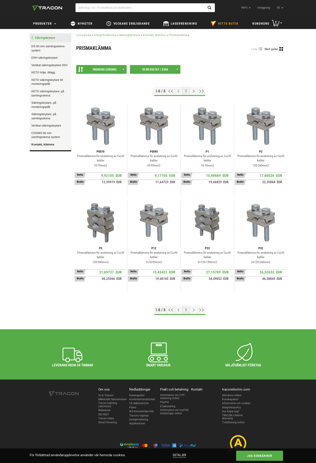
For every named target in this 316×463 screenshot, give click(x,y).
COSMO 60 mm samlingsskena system (45, 135)
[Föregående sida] (178, 91)
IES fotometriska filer (141, 411)
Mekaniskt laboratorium (112, 399)
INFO (244, 7)
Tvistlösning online (233, 422)
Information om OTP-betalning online (172, 397)
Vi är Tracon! (105, 395)
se (278, 7)
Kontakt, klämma (42, 144)
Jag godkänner (259, 456)
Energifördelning (105, 35)
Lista (254, 49)
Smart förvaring (107, 422)
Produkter (42, 23)
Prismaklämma (179, 35)
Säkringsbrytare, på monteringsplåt (43, 105)
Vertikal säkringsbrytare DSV (49, 65)
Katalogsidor (137, 395)
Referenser (104, 410)
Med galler (271, 49)
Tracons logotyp (139, 415)
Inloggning (263, 7)
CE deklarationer (139, 403)
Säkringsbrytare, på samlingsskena (43, 116)
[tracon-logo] (47, 7)
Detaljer (179, 455)
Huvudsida (84, 35)
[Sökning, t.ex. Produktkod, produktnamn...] (145, 7)
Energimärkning (138, 419)
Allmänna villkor (231, 395)
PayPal (164, 402)
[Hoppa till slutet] (201, 91)
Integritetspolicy (231, 407)
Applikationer (137, 423)
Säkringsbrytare (129, 35)
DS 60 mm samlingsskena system (48, 48)
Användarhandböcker (142, 399)
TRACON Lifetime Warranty (232, 417)
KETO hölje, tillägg (43, 72)
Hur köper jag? (230, 411)
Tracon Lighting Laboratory (107, 405)
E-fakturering (167, 406)
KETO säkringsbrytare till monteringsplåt (47, 82)
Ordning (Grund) (101, 69)
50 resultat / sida (160, 69)
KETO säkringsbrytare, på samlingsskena (47, 93)
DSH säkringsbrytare (44, 57)
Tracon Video (106, 418)
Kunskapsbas (230, 399)
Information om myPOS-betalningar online (174, 412)
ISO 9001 (103, 414)
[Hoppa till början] (171, 91)
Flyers (132, 407)
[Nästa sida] (194, 91)
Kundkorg (260, 23)
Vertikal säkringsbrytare (46, 125)
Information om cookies (236, 403)
